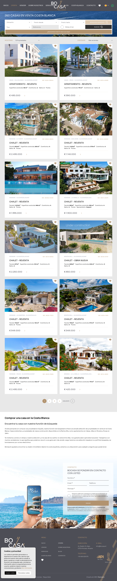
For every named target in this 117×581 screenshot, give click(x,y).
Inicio (6, 5)
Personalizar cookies (24, 573)
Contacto (91, 5)
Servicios (50, 5)
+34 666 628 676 (83, 556)
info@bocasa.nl (101, 546)
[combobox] (17, 22)
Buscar (98, 27)
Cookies (39, 577)
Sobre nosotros (35, 5)
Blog (66, 5)
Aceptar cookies (10, 573)
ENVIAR (88, 503)
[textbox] (19, 22)
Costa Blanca (77, 5)
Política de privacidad (92, 495)
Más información (27, 568)
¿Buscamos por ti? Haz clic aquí (58, 32)
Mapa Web (47, 577)
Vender (23, 5)
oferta (14, 5)
